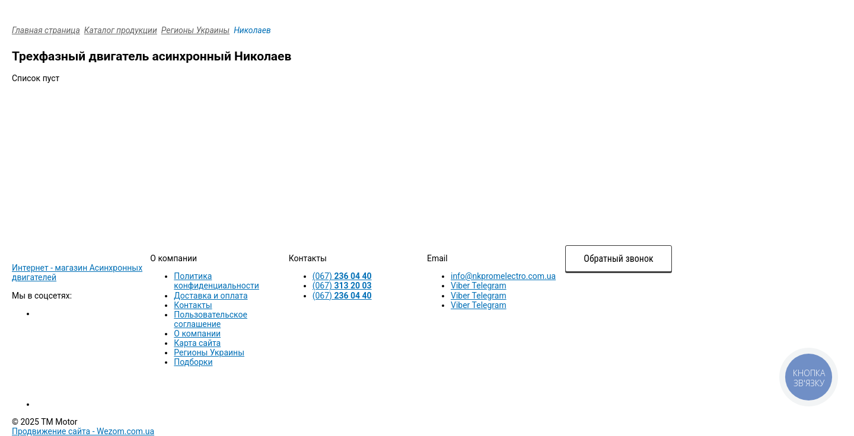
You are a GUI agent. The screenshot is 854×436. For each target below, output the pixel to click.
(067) (342, 276)
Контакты (193, 305)
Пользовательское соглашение (210, 319)
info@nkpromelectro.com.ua (503, 276)
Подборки (193, 362)
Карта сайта (197, 343)
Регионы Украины (195, 30)
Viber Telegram (478, 285)
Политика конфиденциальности (216, 280)
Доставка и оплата (210, 295)
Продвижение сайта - (83, 431)
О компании (197, 333)
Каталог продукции (120, 30)
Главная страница (46, 30)
